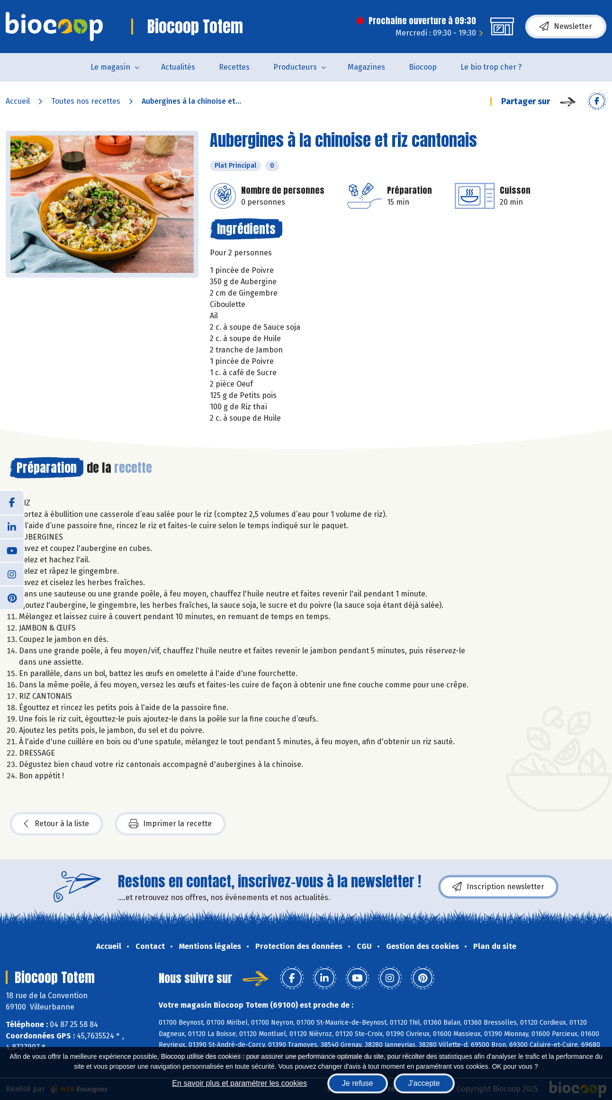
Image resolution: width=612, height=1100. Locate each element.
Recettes (234, 67)
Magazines (366, 67)
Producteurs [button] (295, 67)
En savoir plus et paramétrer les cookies (239, 1083)
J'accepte (424, 1083)
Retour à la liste (56, 824)
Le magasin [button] (110, 67)
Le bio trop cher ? (491, 67)
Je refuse (357, 1083)
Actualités (178, 67)
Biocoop (423, 67)
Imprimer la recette (170, 824)
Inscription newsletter (498, 887)
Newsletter (566, 26)
